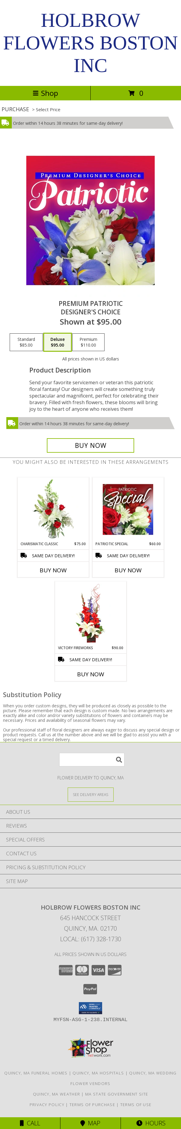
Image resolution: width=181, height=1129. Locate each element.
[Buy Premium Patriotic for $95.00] (90, 445)
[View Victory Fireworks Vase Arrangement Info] (90, 613)
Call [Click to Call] (30, 1123)
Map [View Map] (90, 1123)
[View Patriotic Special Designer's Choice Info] (128, 509)
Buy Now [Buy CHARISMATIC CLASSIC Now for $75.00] (53, 570)
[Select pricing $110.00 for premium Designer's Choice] (88, 342)
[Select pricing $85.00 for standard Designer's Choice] (26, 342)
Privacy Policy (47, 1104)
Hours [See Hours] (151, 1123)
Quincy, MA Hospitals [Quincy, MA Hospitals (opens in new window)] (98, 1073)
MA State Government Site (116, 1094)
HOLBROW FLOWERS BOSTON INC (90, 42)
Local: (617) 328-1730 (90, 939)
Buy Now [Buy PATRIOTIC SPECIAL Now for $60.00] (128, 570)
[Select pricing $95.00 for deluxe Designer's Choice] (57, 342)
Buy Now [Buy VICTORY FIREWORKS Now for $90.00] (90, 674)
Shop (45, 93)
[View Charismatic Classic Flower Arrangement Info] (53, 509)
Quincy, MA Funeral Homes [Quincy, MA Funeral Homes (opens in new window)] (35, 1073)
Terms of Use (136, 1104)
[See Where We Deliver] (91, 794)
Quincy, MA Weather (56, 1094)
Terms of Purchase (92, 1104)
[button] (90, 1008)
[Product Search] (91, 759)
